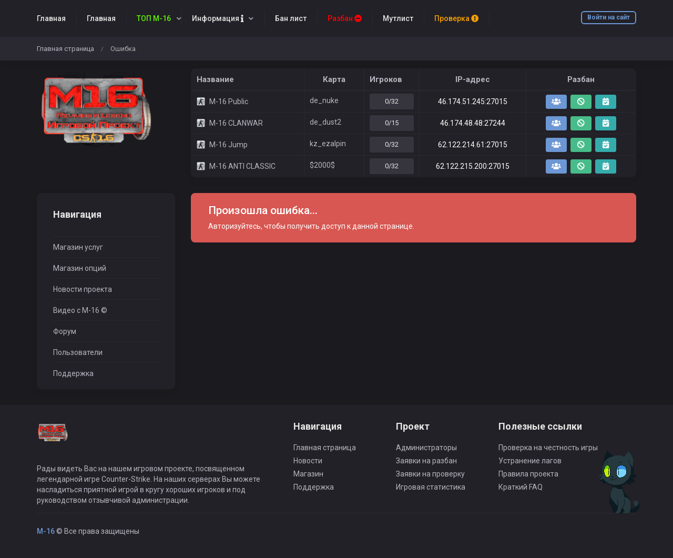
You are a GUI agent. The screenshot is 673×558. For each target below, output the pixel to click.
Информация (217, 18)
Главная (51, 18)
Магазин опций (79, 268)
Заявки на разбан (426, 460)
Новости (307, 460)
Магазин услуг (78, 247)
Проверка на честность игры (548, 447)
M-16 (46, 531)
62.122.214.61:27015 (472, 144)
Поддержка (73, 373)
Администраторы (426, 447)
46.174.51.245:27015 (472, 101)
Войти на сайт (608, 17)
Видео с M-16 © (80, 310)
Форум (64, 331)
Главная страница (65, 49)
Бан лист (291, 18)
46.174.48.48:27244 (472, 123)
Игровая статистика (430, 487)
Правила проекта (528, 474)
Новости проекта (82, 289)
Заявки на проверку (430, 474)
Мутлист (398, 18)
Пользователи (78, 352)
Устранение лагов (530, 460)
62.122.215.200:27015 (472, 166)
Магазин (308, 474)
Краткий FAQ (520, 487)
